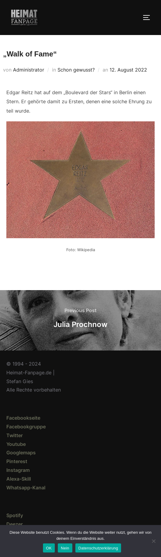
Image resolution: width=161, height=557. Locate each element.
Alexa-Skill (18, 479)
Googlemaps (21, 453)
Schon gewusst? (76, 70)
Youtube (16, 444)
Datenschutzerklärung (98, 548)
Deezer (14, 524)
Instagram (18, 470)
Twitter (14, 435)
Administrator (28, 70)
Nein (65, 548)
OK (49, 548)
